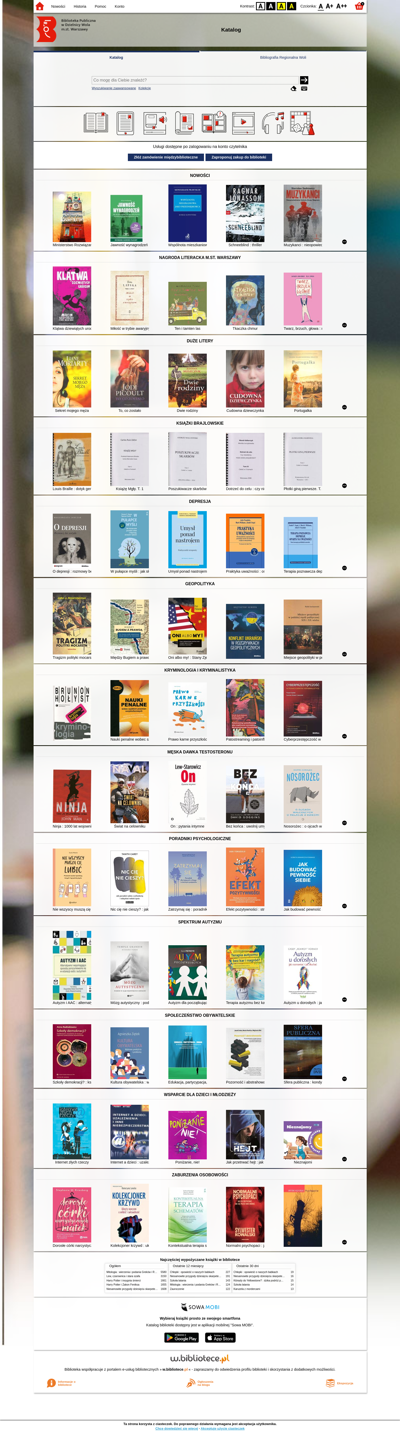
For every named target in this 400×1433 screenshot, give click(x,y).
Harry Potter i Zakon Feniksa (123, 1284)
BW (271, 6)
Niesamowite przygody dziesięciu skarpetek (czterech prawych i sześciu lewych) (152, 1289)
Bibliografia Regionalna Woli (283, 57)
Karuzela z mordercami (247, 1289)
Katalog (116, 57)
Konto (120, 6)
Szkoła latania (178, 1280)
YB (281, 6)
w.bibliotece (175, 1369)
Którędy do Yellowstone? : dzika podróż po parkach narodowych (270, 1280)
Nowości (58, 6)
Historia (80, 6)
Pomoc (100, 6)
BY (291, 6)
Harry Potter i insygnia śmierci (124, 1280)
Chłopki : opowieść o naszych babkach (192, 1272)
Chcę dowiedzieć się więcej (176, 1428)
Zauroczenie (177, 1289)
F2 (341, 6)
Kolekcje (144, 88)
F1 (329, 6)
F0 (321, 6)
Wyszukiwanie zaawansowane (114, 88)
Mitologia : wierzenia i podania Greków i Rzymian (135, 1272)
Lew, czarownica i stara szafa (123, 1276)
